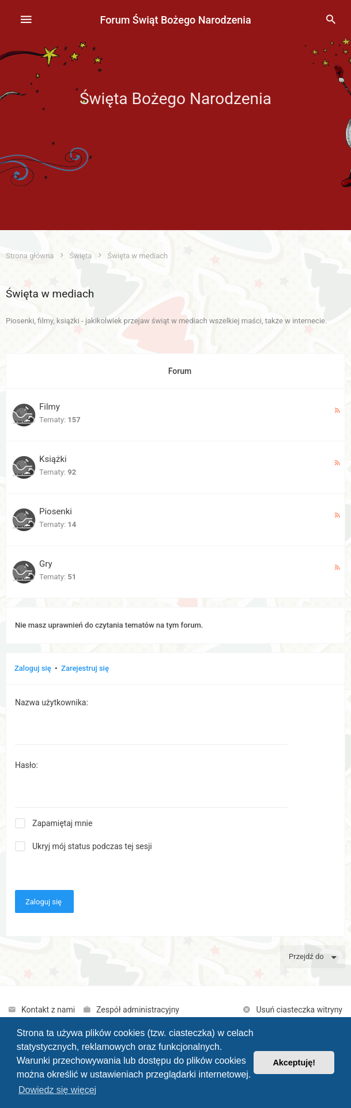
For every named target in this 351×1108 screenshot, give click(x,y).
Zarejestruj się (85, 668)
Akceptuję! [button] (294, 1062)
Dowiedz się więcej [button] (57, 1090)
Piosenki (55, 511)
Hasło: (26, 765)
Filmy (49, 407)
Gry (45, 564)
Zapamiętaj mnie (62, 823)
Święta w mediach (50, 293)
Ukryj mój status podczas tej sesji (92, 846)
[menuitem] (330, 20)
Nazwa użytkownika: (51, 702)
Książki (53, 459)
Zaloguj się (32, 668)
